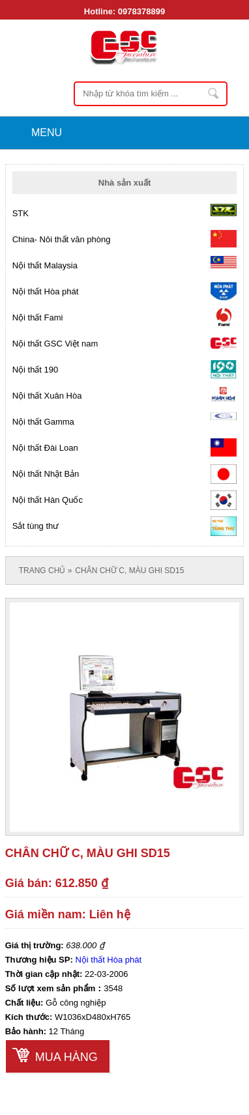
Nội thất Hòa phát (108, 960)
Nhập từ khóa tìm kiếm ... (213, 93)
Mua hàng (66, 1057)
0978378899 (141, 11)
